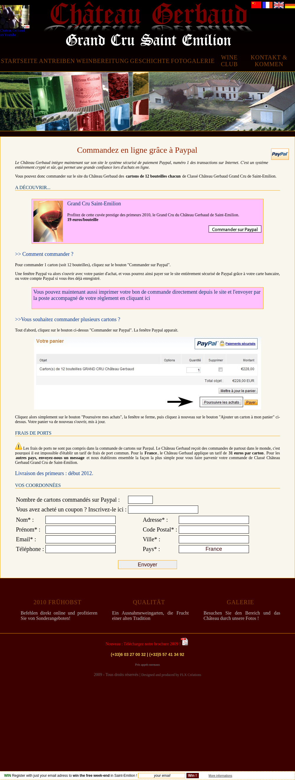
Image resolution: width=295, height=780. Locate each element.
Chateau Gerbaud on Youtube (15, 21)
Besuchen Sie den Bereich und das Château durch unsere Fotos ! (242, 615)
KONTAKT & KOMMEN (269, 60)
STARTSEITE (19, 61)
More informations (220, 775)
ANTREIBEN (57, 61)
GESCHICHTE (150, 61)
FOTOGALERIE (192, 61)
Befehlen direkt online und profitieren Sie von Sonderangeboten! (59, 615)
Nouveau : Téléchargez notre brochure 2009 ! (143, 644)
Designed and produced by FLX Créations (171, 675)
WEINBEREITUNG (102, 61)
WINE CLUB (229, 60)
